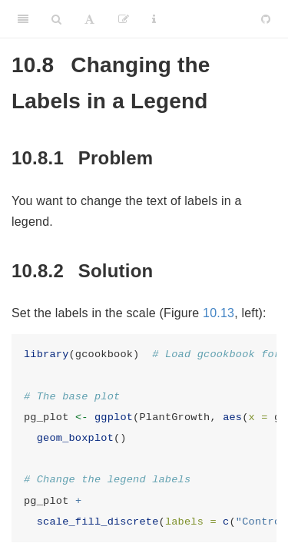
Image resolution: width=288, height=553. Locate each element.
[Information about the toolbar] (154, 19)
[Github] (266, 19)
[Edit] (124, 19)
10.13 (218, 313)
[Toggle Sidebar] (23, 19)
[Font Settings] (89, 19)
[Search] (56, 19)
